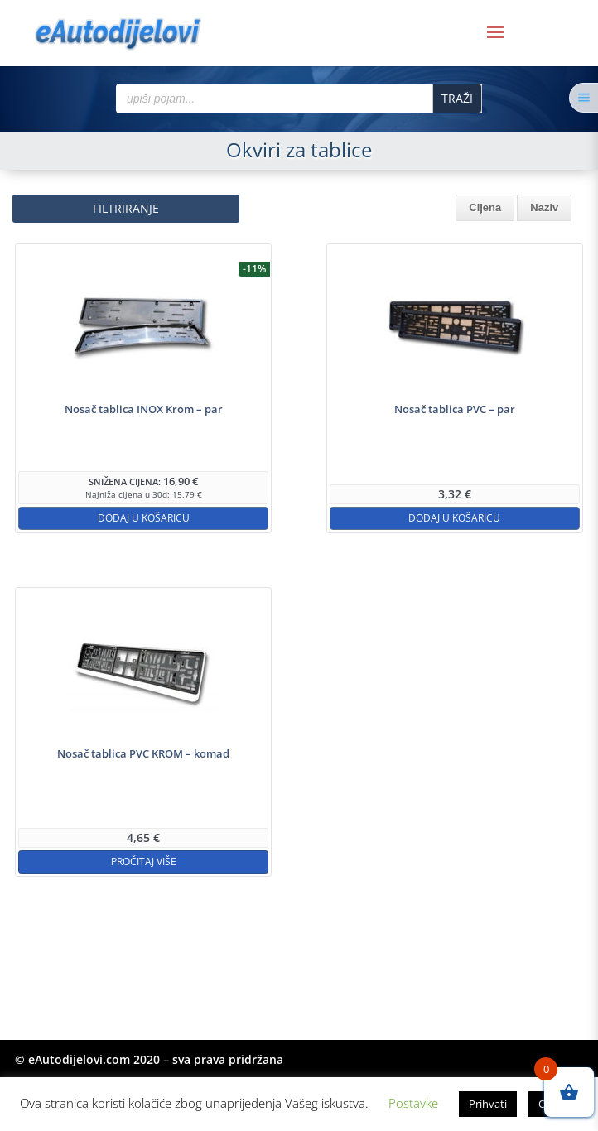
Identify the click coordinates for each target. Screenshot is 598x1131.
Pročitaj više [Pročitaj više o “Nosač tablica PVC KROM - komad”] (143, 861)
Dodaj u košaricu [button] (144, 518)
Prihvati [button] (488, 1103)
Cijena (485, 207)
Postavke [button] (413, 1103)
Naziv (544, 207)
